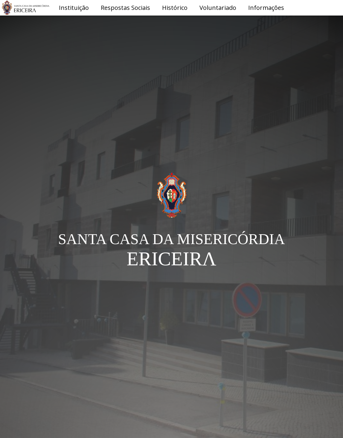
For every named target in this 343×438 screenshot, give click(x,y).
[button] (74, 8)
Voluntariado (217, 8)
